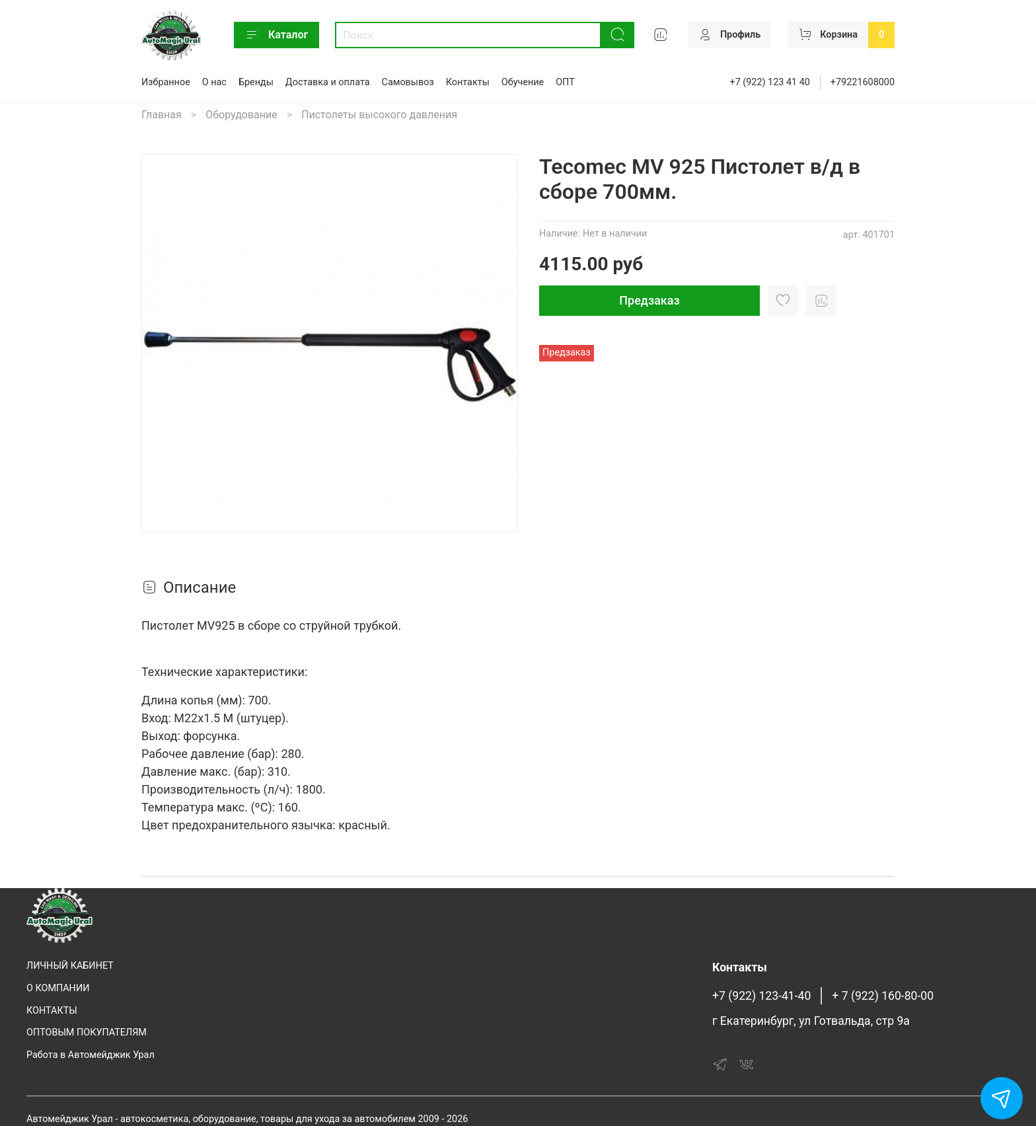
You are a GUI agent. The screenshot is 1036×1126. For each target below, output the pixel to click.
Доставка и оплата (327, 82)
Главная (161, 114)
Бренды (256, 82)
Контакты (468, 82)
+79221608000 (863, 82)
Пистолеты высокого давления (379, 114)
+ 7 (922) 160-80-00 (883, 995)
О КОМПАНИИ (57, 988)
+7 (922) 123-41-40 (761, 995)
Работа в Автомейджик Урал (90, 1055)
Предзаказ (649, 300)
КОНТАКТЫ (51, 1010)
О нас (214, 82)
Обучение (522, 82)
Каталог (276, 35)
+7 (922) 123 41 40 (770, 82)
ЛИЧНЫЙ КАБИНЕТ (70, 965)
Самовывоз (408, 82)
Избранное (165, 82)
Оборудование (241, 114)
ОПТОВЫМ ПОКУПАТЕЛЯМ (86, 1032)
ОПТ (565, 82)
